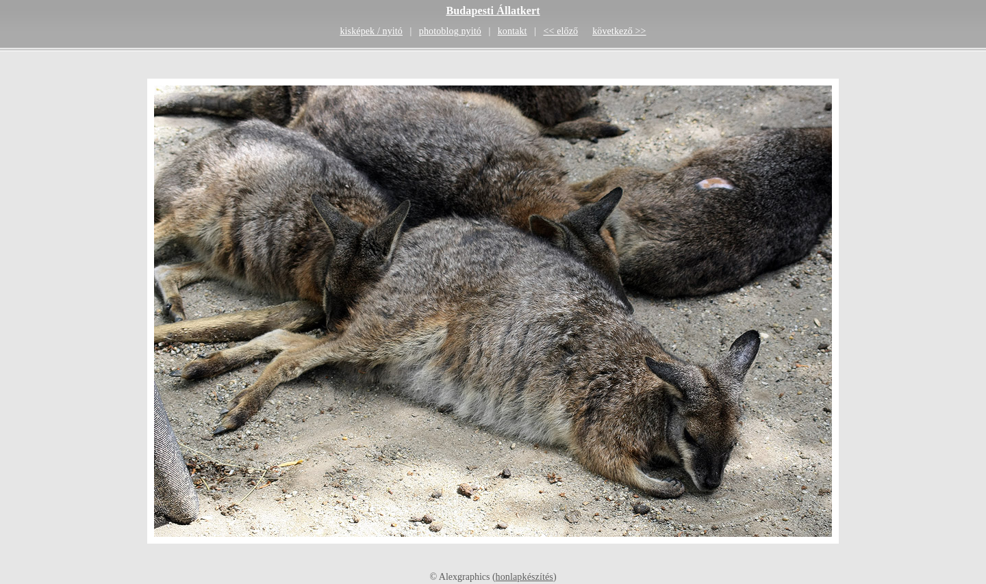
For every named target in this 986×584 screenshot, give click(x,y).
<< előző (560, 31)
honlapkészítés (524, 577)
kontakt (512, 31)
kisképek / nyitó (371, 31)
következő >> (619, 31)
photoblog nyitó (450, 31)
